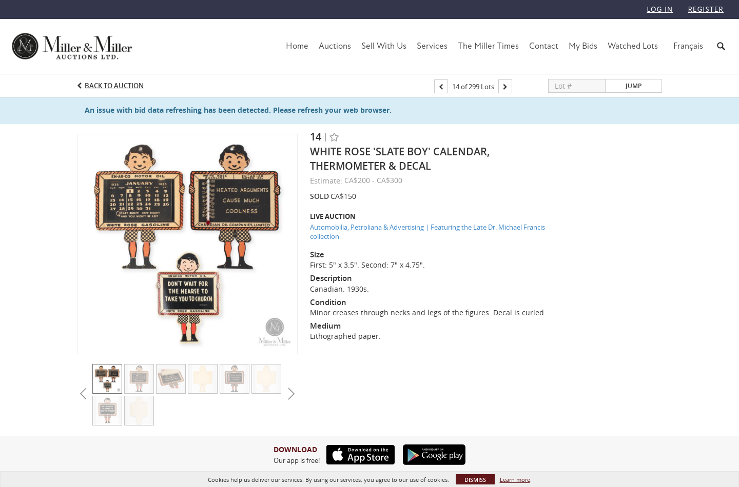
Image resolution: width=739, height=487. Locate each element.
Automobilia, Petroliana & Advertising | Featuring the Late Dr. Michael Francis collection (427, 231)
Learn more (515, 479)
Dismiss (475, 479)
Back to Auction (114, 85)
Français (688, 45)
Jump (633, 86)
